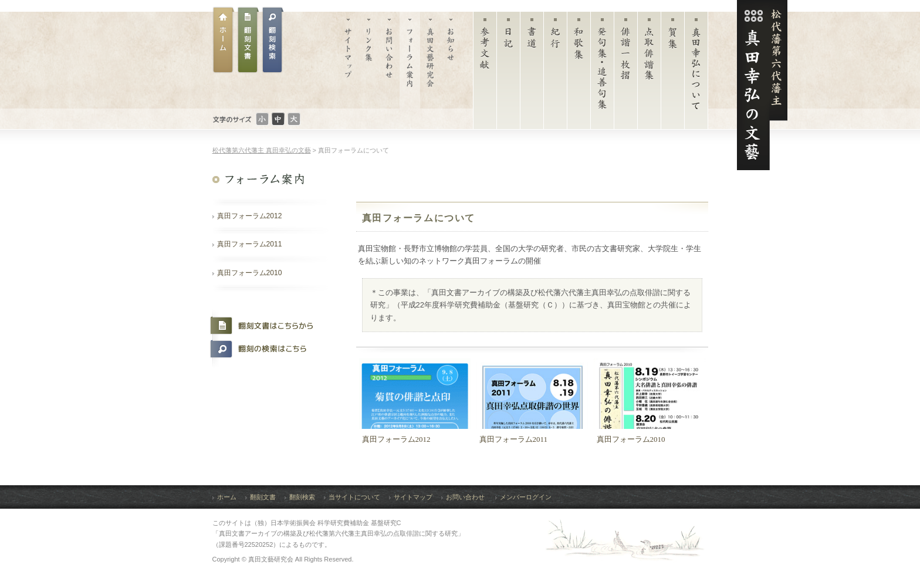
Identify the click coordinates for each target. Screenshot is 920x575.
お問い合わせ (389, 60)
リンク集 (368, 60)
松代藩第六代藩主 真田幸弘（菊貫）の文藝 (762, 85)
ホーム (223, 40)
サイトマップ (348, 60)
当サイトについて (354, 496)
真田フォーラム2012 (249, 216)
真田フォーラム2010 (249, 273)
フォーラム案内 (410, 60)
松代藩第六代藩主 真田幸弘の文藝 (261, 150)
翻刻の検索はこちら (266, 349)
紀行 (555, 73)
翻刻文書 (248, 40)
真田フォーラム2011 (249, 244)
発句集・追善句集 (602, 73)
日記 (508, 73)
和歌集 (578, 73)
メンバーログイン (526, 496)
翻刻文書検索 (273, 40)
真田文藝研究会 (430, 60)
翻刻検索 (302, 496)
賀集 (672, 73)
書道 (531, 73)
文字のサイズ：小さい (262, 119)
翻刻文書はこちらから (266, 325)
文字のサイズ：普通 (278, 119)
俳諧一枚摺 (625, 73)
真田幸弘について (696, 73)
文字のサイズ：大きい (294, 119)
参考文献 (484, 73)
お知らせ (451, 60)
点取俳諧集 (649, 73)
